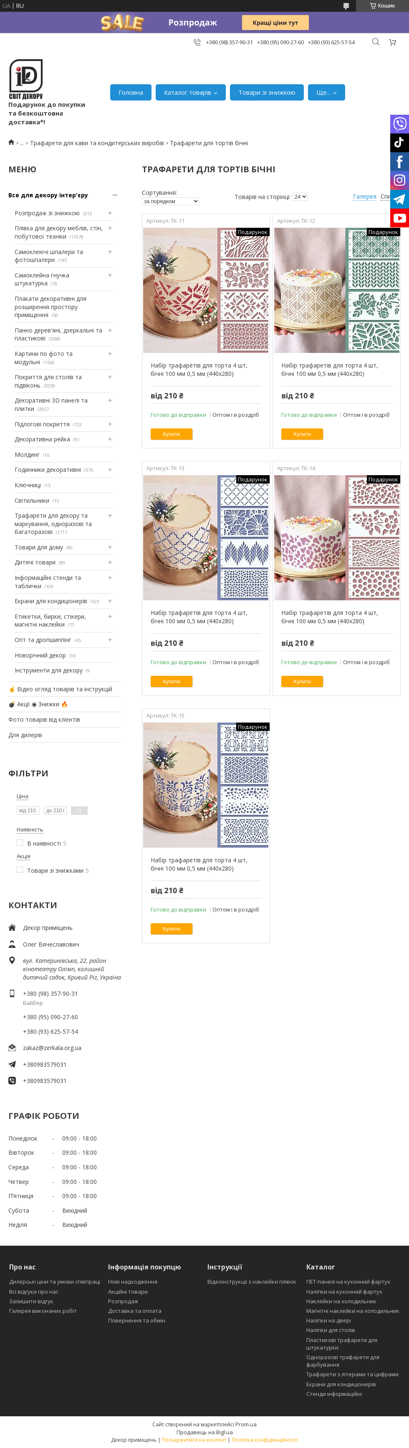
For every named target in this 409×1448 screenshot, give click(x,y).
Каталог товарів (187, 92)
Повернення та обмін (136, 1320)
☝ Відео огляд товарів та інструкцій (60, 689)
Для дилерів (25, 735)
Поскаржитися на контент (194, 1439)
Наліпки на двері (328, 1320)
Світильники (32, 500)
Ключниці (28, 485)
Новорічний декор (40, 655)
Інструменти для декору (49, 670)
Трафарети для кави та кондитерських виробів (97, 143)
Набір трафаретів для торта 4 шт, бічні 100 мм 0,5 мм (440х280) (199, 369)
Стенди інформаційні (334, 1394)
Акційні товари (128, 1291)
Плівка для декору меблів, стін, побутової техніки (59, 232)
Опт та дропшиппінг (43, 640)
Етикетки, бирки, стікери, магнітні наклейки (50, 620)
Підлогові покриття (42, 424)
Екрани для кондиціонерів (51, 601)
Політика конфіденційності (265, 1439)
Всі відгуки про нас (33, 1291)
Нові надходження (132, 1281)
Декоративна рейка (42, 439)
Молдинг (27, 454)
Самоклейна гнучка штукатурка (42, 279)
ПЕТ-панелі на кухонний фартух (348, 1281)
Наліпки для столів (330, 1330)
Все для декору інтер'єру (48, 195)
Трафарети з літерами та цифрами (352, 1374)
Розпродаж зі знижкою (47, 213)
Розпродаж (123, 1301)
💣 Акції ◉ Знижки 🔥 (38, 704)
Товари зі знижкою (266, 92)
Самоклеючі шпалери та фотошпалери (49, 256)
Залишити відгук (31, 1301)
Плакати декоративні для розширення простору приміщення (50, 307)
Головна (131, 92)
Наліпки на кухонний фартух (344, 1291)
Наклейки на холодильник (341, 1301)
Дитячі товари (35, 562)
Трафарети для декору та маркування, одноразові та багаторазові (53, 523)
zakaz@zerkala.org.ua (52, 1048)
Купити (171, 434)
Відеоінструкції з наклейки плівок (251, 1281)
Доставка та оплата (135, 1311)
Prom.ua (246, 1424)
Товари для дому (39, 547)
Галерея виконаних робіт (43, 1311)
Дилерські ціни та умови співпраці (54, 1281)
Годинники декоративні (48, 469)
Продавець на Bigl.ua (205, 1432)
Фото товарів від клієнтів (44, 719)
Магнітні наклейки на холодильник (352, 1311)
